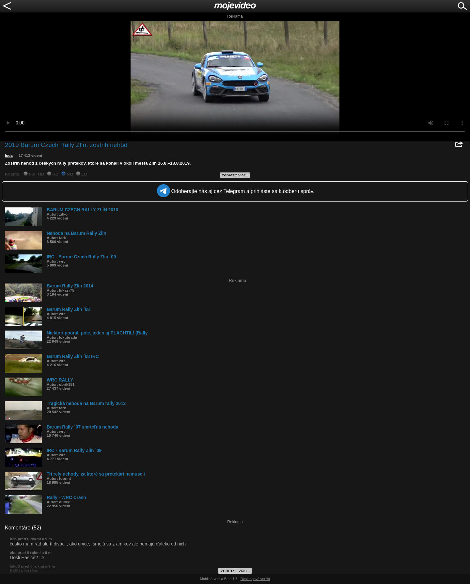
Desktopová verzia (255, 579)
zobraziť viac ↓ (235, 175)
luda (9, 155)
